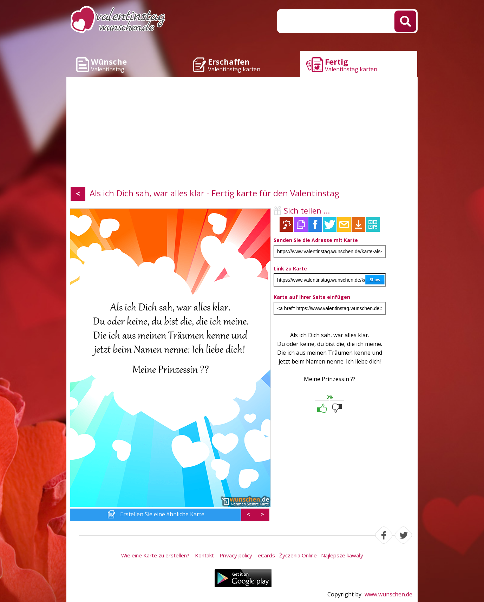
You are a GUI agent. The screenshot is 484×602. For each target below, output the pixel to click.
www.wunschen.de (388, 594)
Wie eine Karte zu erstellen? (155, 555)
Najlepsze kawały (342, 555)
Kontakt (204, 555)
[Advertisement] (242, 133)
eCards (266, 555)
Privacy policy (236, 555)
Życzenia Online (298, 555)
